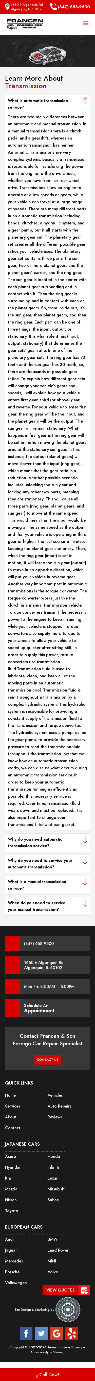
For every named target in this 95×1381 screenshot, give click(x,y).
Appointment (39, 1010)
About (10, 1117)
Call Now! (47, 1375)
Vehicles (55, 1095)
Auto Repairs (59, 1106)
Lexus (53, 1178)
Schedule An (39, 1008)
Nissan (11, 1200)
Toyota (11, 1211)
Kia (8, 1178)
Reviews (55, 1117)
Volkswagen (16, 1283)
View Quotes (60, 1290)
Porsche (12, 1272)
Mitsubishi (56, 1189)
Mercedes (14, 1261)
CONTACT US (48, 1059)
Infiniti (53, 1167)
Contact (12, 1128)
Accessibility (39, 1352)
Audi (9, 1239)
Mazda (11, 1189)
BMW (53, 1239)
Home (10, 1095)
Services (12, 1106)
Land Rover (58, 1250)
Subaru (54, 1200)
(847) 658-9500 (70, 6)
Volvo (53, 1272)
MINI (52, 1261)
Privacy (77, 1347)
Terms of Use (57, 1347)
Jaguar (11, 1250)
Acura (10, 1156)
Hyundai (12, 1167)
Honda (54, 1156)
